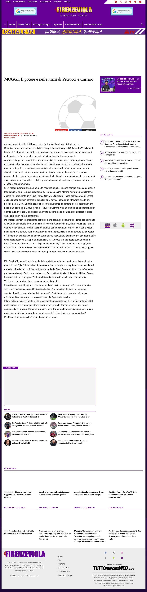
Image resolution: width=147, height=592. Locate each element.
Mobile (60, 556)
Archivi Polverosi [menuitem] (73, 24)
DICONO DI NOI (19, 2)
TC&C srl (15, 562)
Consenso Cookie (64, 575)
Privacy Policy (63, 571)
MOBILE (67, 2)
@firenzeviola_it (29, 135)
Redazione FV (11, 135)
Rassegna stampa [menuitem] (41, 24)
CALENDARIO (45, 2)
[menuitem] (5, 25)
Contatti (61, 564)
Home (8, 2)
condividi (75, 130)
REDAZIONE (32, 2)
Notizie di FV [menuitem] (24, 24)
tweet (89, 130)
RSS (58, 560)
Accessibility (63, 568)
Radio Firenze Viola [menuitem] (93, 24)
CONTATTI (58, 2)
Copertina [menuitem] (57, 24)
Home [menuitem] (12, 24)
